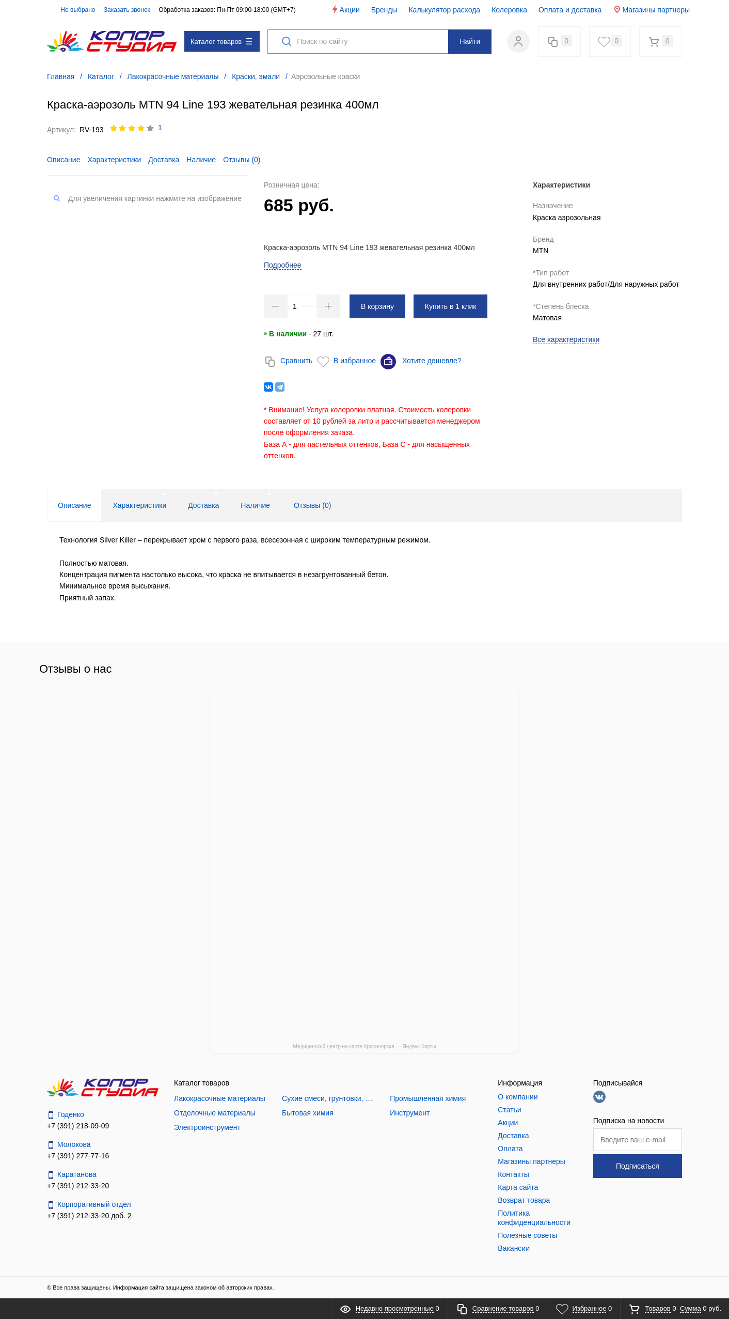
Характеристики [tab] (139, 505)
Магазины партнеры (651, 9)
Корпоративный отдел (89, 1204)
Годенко (65, 1114)
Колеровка (509, 10)
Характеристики (114, 160)
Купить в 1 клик (451, 306)
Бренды (384, 10)
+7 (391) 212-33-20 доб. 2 (89, 1216)
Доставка (163, 160)
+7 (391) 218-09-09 (78, 1126)
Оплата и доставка (569, 10)
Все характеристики (566, 339)
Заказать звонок (127, 9)
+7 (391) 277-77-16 (78, 1156)
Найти (469, 41)
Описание (63, 160)
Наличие (201, 160)
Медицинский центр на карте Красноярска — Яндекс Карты (364, 1046)
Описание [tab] (74, 505)
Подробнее (283, 265)
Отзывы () (241, 160)
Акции (345, 9)
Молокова (69, 1144)
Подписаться (637, 1166)
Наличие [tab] (255, 505)
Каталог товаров (221, 41)
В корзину (377, 306)
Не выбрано (72, 9)
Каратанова (72, 1174)
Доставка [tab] (203, 505)
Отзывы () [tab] (312, 505)
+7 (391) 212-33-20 (78, 1186)
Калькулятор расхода (444, 10)
